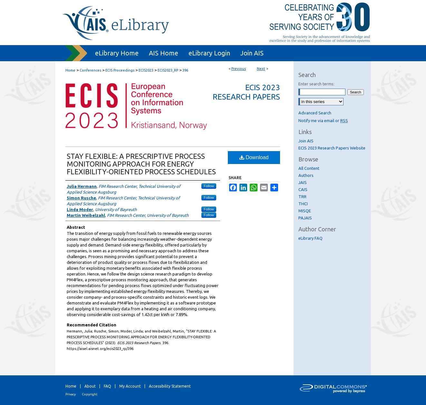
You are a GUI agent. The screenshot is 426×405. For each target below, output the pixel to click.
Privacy (70, 394)
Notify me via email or (323, 120)
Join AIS (306, 141)
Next (261, 69)
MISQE (304, 210)
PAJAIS (305, 218)
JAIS (302, 182)
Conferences (90, 70)
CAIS (302, 189)
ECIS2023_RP (168, 70)
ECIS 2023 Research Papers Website (331, 148)
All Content (308, 168)
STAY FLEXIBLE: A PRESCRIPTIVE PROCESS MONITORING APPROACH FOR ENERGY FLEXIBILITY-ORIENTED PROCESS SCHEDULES (141, 164)
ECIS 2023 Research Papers (246, 92)
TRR (302, 196)
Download (254, 157)
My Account (130, 386)
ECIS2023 (146, 70)
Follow (209, 186)
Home (70, 70)
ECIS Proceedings (119, 70)
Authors (306, 175)
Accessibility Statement (170, 386)
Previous (238, 69)
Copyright (89, 394)
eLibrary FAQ (310, 238)
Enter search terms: (316, 84)
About (90, 386)
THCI (303, 203)
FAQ (107, 386)
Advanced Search (314, 113)
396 (185, 70)
